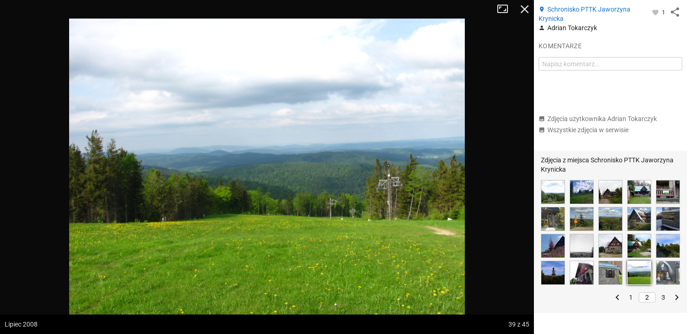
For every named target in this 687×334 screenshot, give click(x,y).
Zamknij (524, 9)
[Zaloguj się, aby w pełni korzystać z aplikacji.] (656, 12)
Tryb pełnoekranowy (506, 9)
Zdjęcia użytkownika (598, 118)
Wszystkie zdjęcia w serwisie (584, 130)
